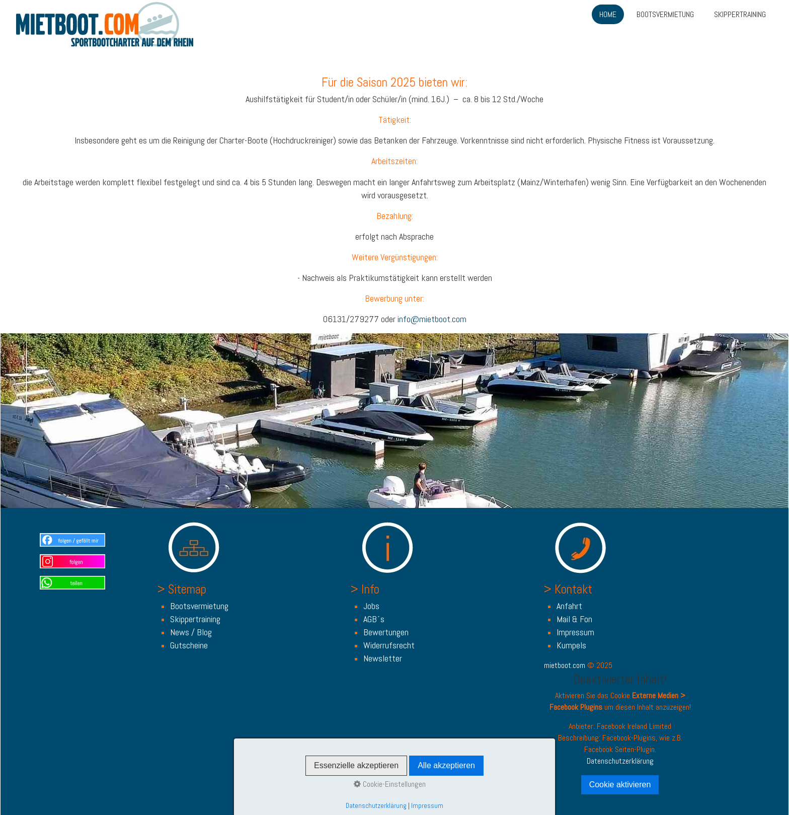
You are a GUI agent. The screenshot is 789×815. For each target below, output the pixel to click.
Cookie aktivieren (620, 784)
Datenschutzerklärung (620, 761)
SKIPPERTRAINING (740, 14)
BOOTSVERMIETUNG (665, 14)
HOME (607, 14)
